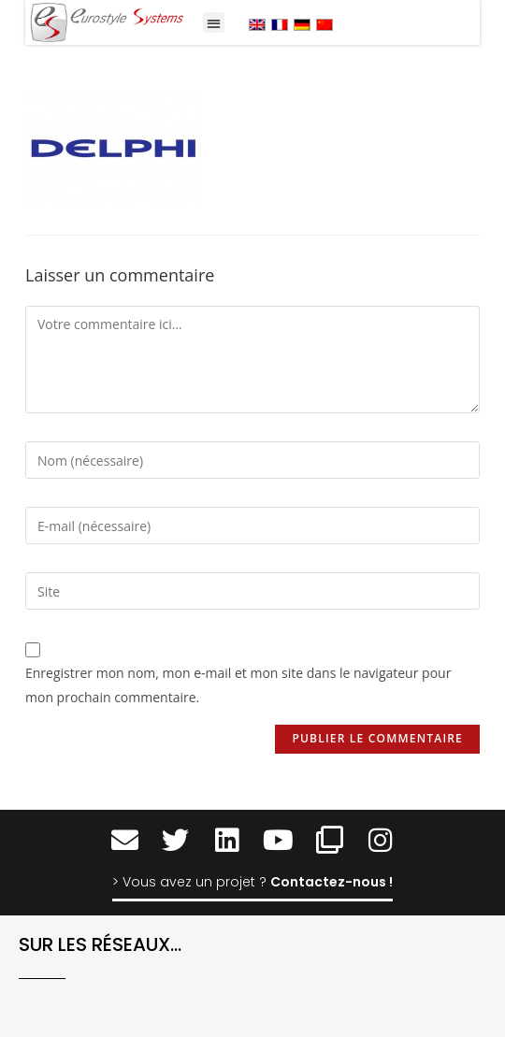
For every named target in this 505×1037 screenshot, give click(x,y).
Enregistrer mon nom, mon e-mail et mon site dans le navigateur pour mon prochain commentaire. (238, 684)
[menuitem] (257, 24)
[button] (213, 23)
